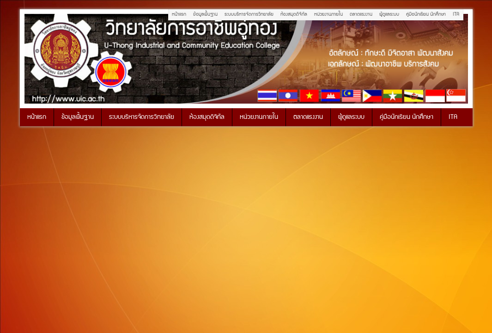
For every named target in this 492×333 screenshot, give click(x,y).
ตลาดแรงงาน (361, 14)
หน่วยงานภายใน (328, 14)
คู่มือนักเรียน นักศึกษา (426, 14)
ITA (456, 14)
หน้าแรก (179, 14)
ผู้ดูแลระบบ (389, 14)
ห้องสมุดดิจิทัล (293, 14)
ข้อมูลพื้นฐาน (205, 14)
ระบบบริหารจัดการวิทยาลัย (249, 14)
